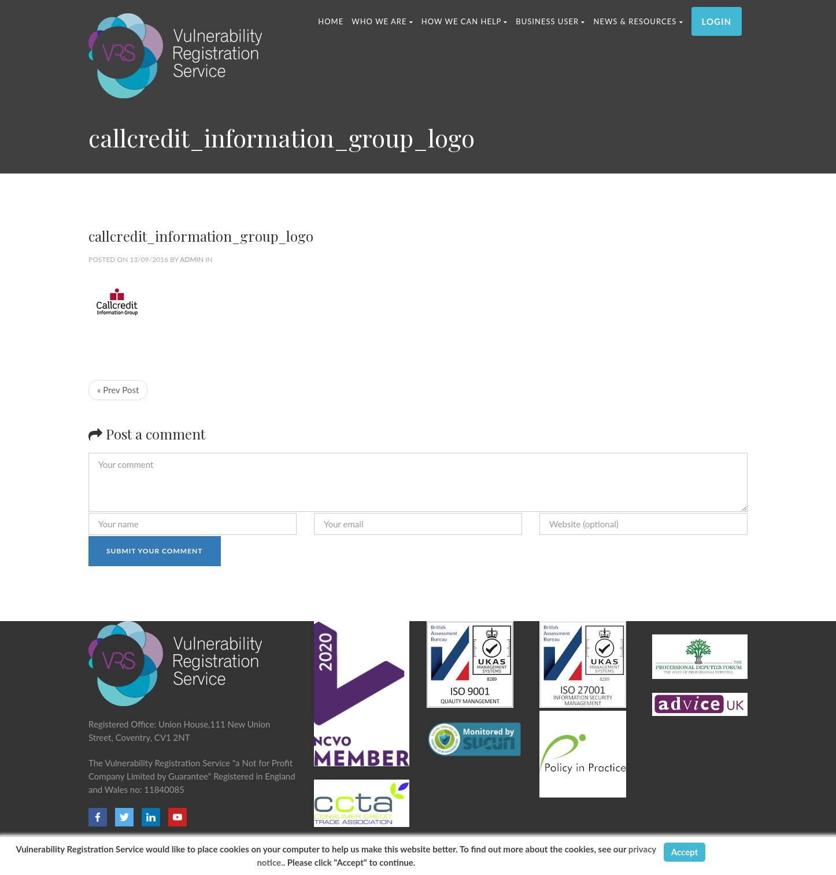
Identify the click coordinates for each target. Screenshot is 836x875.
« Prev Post (118, 390)
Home (330, 21)
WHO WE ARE (382, 21)
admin (192, 259)
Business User (550, 21)
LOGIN (716, 21)
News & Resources (638, 21)
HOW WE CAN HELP (464, 21)
